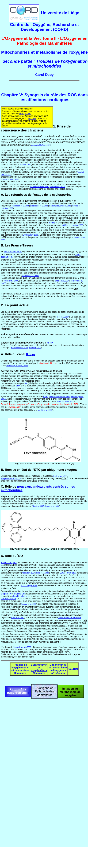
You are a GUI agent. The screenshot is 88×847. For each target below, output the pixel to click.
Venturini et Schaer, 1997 (40, 145)
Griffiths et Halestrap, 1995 (72, 225)
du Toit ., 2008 (45, 410)
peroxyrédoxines (8, 598)
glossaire (32, 118)
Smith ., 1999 (60, 476)
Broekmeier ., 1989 (39, 206)
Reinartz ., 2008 (28, 604)
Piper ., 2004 (62, 317)
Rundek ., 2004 (61, 281)
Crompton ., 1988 (21, 206)
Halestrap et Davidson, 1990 (60, 206)
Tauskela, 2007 (38, 506)
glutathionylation (19, 596)
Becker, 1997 (25, 165)
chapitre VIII (19, 594)
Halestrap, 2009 (35, 348)
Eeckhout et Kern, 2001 (39, 187)
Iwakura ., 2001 (57, 187)
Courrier (73, 669)
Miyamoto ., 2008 (65, 401)
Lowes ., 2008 (52, 506)
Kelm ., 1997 (28, 573)
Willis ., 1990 (11, 281)
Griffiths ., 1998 (30, 235)
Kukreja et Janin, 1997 (10, 179)
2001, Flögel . (29, 585)
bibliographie (25, 113)
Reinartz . (22, 647)
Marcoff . (77, 281)
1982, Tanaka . (13, 251)
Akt (25, 383)
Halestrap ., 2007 (19, 348)
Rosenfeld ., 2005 (30, 276)
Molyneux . (8, 478)
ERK (18, 386)
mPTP (50, 343)
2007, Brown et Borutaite (69, 617)
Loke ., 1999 (42, 573)
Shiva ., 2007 (17, 618)
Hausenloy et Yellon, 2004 (59, 397)
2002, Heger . (68, 573)
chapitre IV (6, 594)
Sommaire (20, 673)
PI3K (45, 396)
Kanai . (6, 562)
